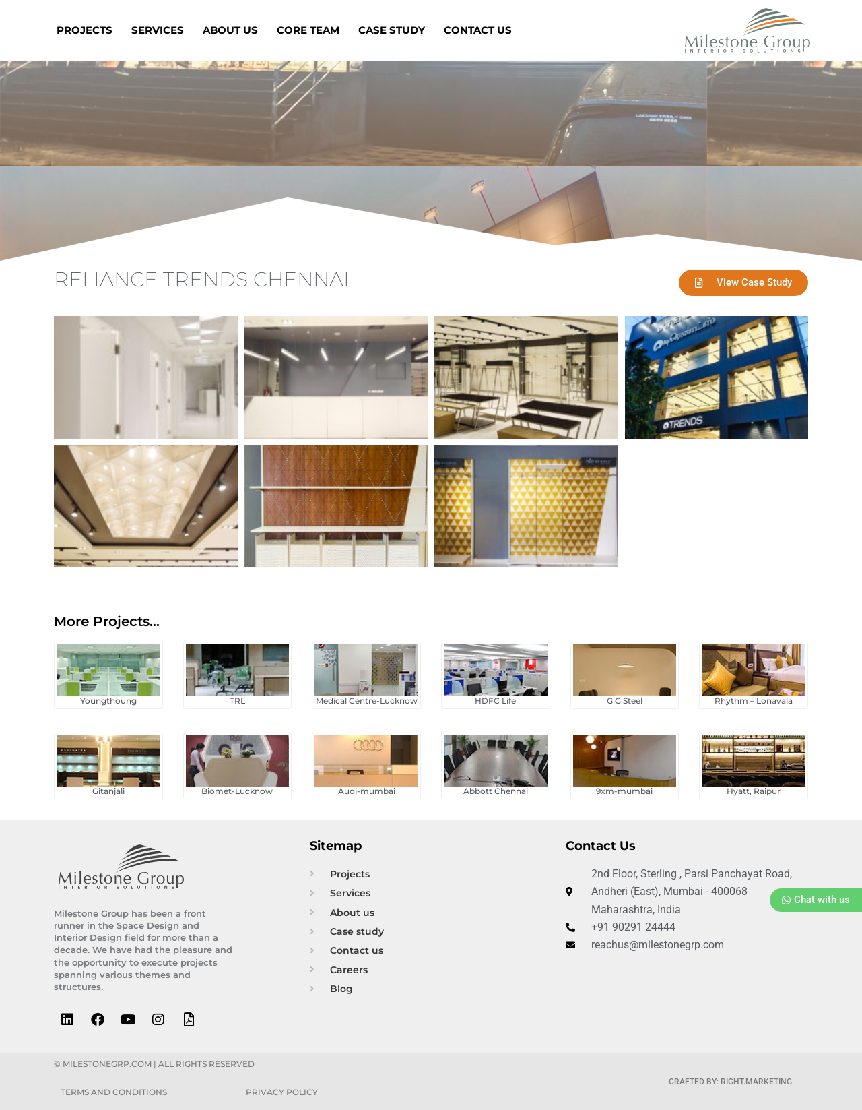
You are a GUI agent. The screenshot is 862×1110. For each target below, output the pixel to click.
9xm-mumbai (624, 791)
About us (230, 30)
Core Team (308, 30)
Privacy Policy (282, 1092)
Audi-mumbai (366, 791)
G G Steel (624, 701)
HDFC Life (495, 701)
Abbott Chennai (495, 791)
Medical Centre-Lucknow (367, 701)
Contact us (478, 30)
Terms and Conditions (114, 1092)
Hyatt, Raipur (754, 791)
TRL (237, 701)
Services (157, 30)
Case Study (391, 30)
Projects (84, 30)
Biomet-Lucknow (237, 791)
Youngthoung (108, 701)
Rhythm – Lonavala (754, 701)
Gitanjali (108, 791)
